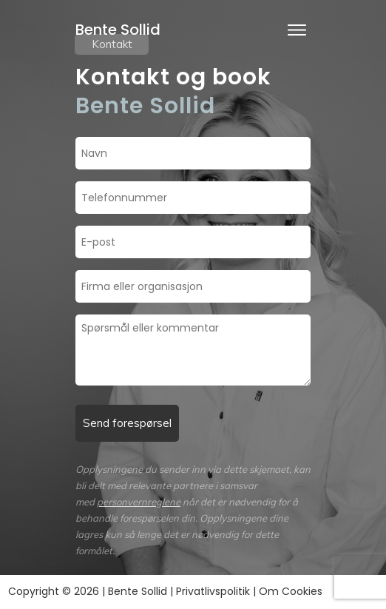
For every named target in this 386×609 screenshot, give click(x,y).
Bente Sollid (117, 29)
